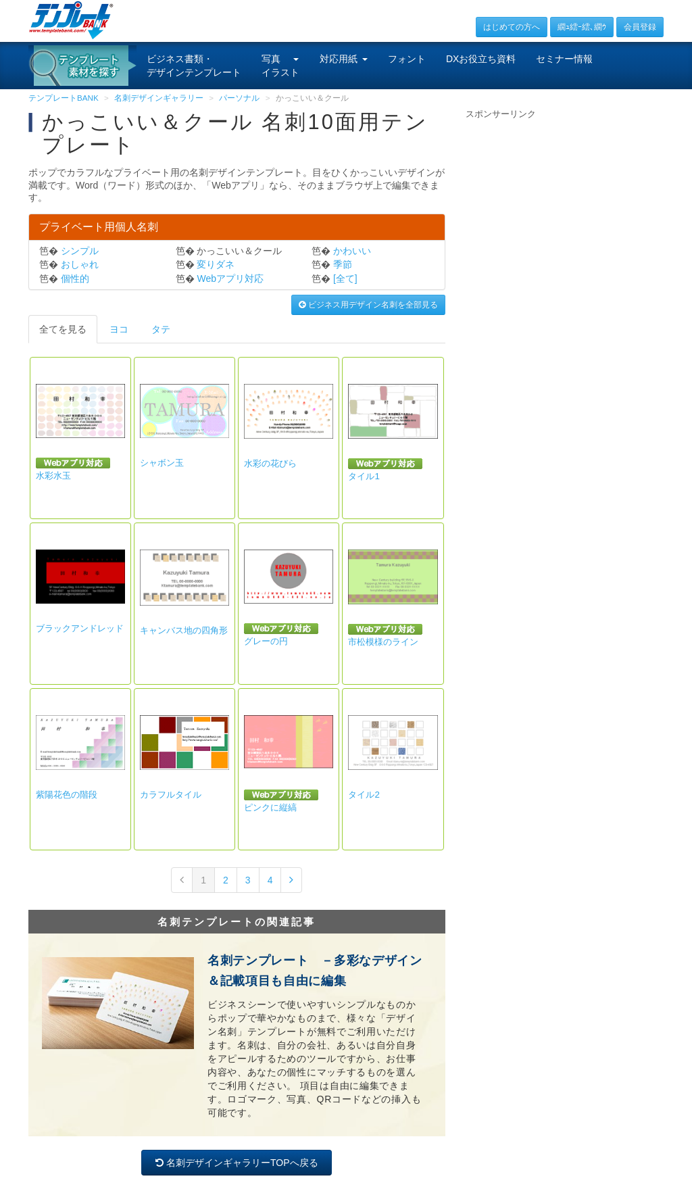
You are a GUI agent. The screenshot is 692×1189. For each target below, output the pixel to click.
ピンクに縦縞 (270, 807)
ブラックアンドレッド (80, 628)
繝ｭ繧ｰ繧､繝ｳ (582, 27)
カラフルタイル (170, 795)
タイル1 (363, 476)
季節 (342, 264)
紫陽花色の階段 (66, 795)
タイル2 (363, 795)
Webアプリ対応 (230, 278)
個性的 (75, 278)
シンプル (80, 250)
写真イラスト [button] (280, 65)
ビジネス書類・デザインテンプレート (194, 65)
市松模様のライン (383, 642)
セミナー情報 (564, 58)
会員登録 (640, 27)
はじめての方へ (511, 27)
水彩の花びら (270, 463)
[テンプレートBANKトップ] (71, 19)
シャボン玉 (162, 463)
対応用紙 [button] (344, 58)
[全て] (345, 278)
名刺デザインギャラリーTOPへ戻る (236, 1162)
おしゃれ (80, 264)
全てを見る (62, 329)
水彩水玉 (53, 475)
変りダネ (215, 264)
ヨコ (118, 329)
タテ (160, 329)
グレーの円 (266, 641)
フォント (407, 58)
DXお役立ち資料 (481, 58)
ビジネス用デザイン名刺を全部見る (368, 305)
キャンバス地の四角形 (184, 630)
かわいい (352, 250)
